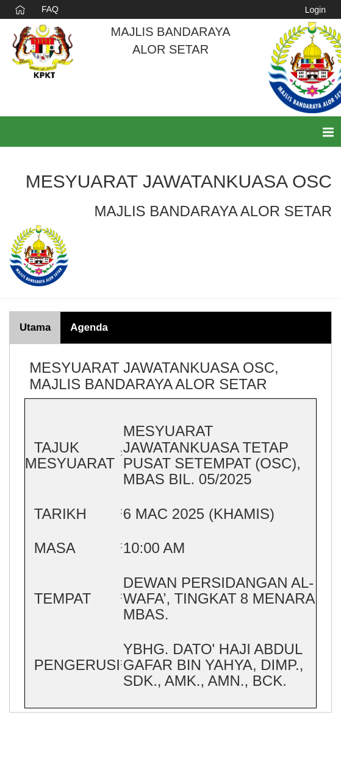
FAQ (50, 9)
